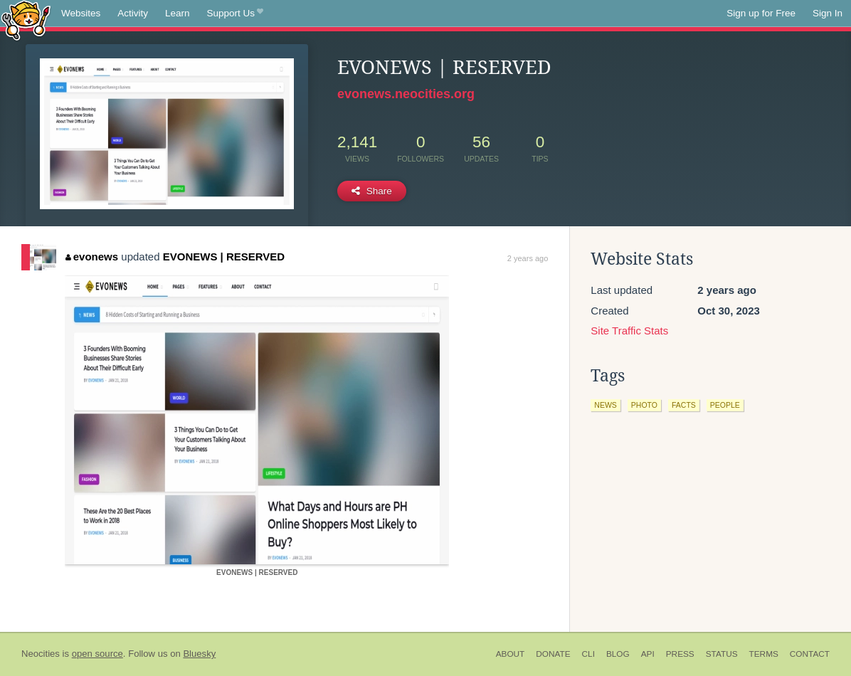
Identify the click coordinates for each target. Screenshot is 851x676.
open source (97, 653)
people (725, 405)
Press (680, 654)
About (510, 654)
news (605, 405)
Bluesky (199, 653)
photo (644, 405)
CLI (588, 654)
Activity (132, 13)
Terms (763, 654)
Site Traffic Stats (629, 330)
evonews (91, 256)
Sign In (827, 13)
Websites (80, 13)
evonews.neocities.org (406, 94)
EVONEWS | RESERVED (224, 256)
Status (722, 654)
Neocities (40, 653)
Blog (618, 654)
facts (684, 405)
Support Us (235, 13)
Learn (177, 13)
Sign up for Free (761, 13)
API (648, 654)
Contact (810, 654)
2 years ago (527, 258)
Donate (553, 654)
